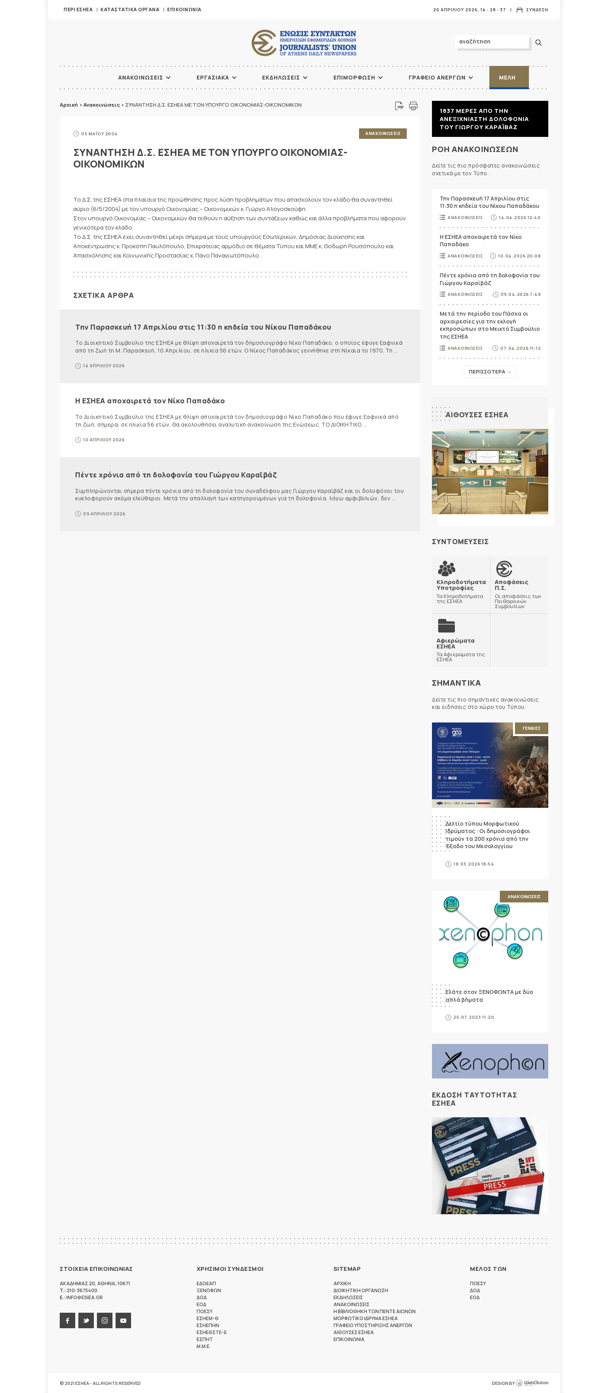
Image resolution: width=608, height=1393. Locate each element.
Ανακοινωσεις (140, 77)
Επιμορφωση (354, 77)
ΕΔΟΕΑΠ (206, 1283)
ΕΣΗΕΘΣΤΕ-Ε (212, 1332)
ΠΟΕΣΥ (204, 1311)
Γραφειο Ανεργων (437, 77)
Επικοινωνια (184, 9)
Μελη (507, 77)
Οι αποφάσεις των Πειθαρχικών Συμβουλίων (519, 594)
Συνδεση (537, 9)
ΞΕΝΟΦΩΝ (209, 1290)
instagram (104, 1320)
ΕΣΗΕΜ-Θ (208, 1318)
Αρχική (69, 104)
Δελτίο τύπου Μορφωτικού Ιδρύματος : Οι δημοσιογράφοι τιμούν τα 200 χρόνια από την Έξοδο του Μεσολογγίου (488, 835)
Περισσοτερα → (490, 371)
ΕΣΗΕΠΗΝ (208, 1325)
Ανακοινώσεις (101, 104)
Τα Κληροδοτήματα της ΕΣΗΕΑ (461, 591)
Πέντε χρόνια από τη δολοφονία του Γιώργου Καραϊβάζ (175, 474)
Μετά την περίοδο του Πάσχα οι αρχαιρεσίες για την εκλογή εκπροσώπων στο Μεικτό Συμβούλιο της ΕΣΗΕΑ (490, 325)
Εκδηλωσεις (281, 77)
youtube (123, 1320)
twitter (86, 1320)
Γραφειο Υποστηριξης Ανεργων (372, 1325)
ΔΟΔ (202, 1297)
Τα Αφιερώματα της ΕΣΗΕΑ (461, 649)
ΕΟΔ (201, 1304)
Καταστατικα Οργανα (129, 9)
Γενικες (532, 728)
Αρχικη (342, 1283)
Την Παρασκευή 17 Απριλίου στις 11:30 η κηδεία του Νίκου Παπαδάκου (203, 327)
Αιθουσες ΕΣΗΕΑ (477, 414)
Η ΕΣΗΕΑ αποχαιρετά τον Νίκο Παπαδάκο (150, 400)
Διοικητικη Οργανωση (360, 1290)
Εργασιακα (213, 77)
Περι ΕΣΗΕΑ (78, 9)
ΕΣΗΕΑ (304, 42)
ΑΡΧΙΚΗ (88, 77)
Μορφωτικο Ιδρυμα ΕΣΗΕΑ (365, 1318)
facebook (67, 1320)
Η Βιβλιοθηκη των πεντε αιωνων (374, 1311)
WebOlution (532, 1383)
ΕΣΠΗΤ (205, 1339)
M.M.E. (204, 1346)
